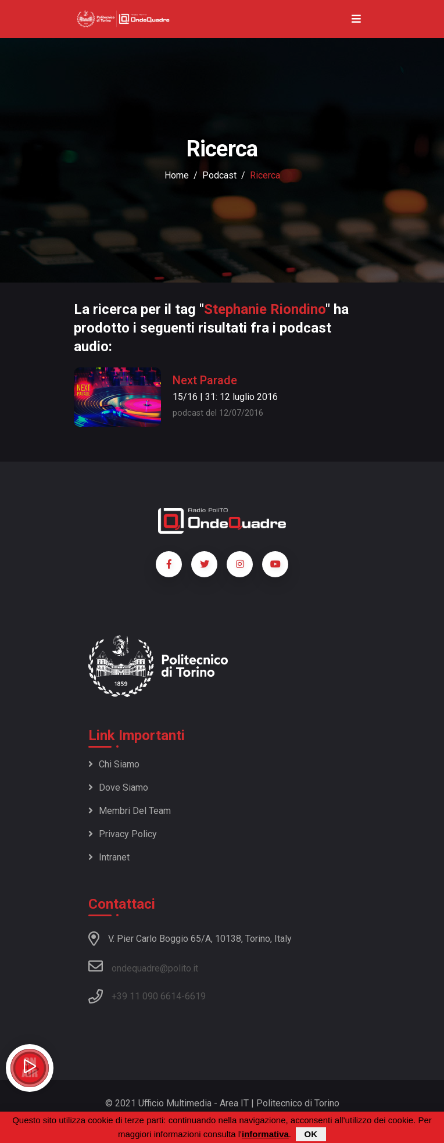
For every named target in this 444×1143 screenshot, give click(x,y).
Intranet (109, 857)
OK (311, 1134)
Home (176, 175)
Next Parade (205, 380)
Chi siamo (113, 764)
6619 (195, 996)
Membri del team (129, 810)
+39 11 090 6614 (146, 996)
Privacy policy (122, 834)
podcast (219, 175)
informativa (265, 1134)
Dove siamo (118, 787)
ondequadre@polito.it (143, 966)
